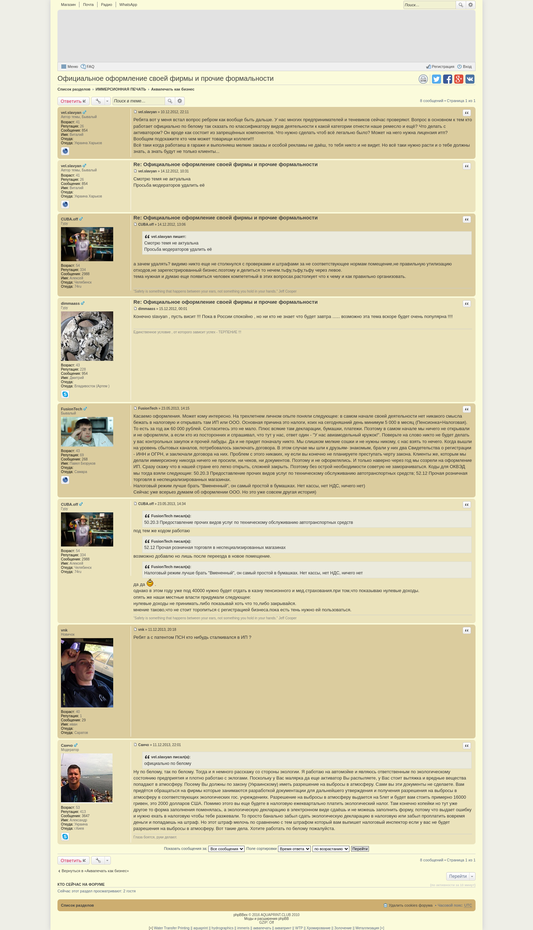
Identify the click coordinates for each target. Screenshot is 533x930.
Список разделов (77, 905)
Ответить (71, 101)
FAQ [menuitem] (90, 66)
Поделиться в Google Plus (458, 79)
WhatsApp (128, 4)
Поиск (461, 5)
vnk (64, 630)
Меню (73, 66)
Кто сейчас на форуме (81, 884)
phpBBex (240, 915)
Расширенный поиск (471, 5)
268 (85, 459)
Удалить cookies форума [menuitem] (411, 905)
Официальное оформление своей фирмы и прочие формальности (165, 78)
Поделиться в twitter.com (436, 79)
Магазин (68, 4)
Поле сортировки (278, 848)
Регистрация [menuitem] (443, 66)
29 (84, 720)
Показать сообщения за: (204, 848)
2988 (86, 274)
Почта (88, 4)
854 (85, 130)
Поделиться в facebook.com (447, 79)
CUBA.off (69, 219)
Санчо (67, 745)
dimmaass (70, 303)
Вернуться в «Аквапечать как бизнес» (95, 871)
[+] (151, 928)
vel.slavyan (71, 112)
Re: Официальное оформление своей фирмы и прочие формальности (225, 164)
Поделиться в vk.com (469, 79)
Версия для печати (423, 79)
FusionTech (71, 409)
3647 (86, 816)
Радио (106, 4)
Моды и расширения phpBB (266, 919)
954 (85, 373)
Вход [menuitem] (467, 66)
